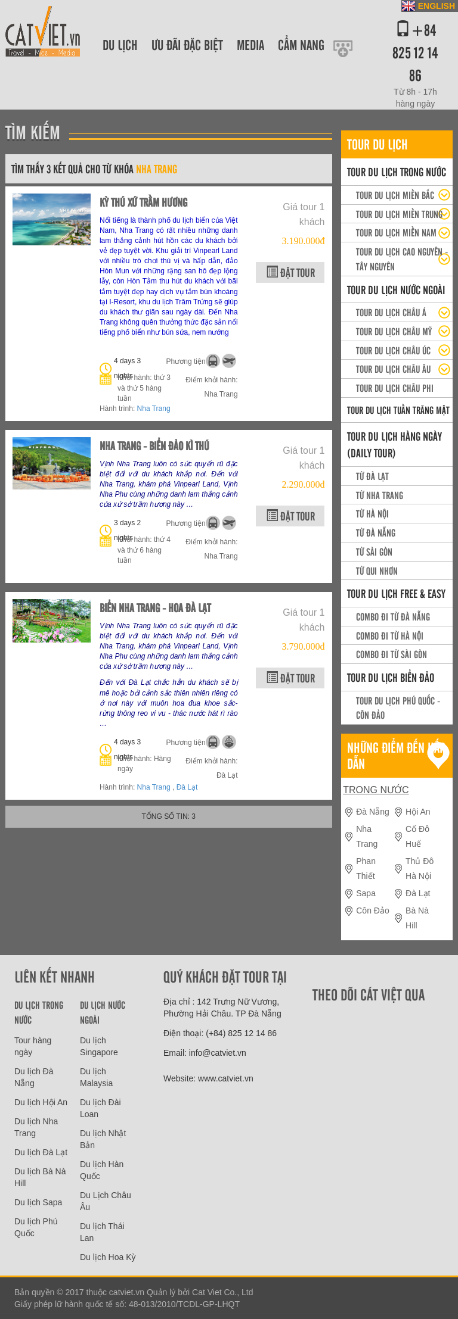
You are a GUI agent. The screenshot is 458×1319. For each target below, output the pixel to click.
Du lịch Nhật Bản (103, 1139)
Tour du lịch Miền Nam (396, 232)
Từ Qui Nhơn (377, 570)
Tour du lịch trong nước (396, 171)
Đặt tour (290, 272)
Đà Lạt (187, 787)
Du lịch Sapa (38, 1202)
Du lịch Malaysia (96, 1077)
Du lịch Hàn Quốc (101, 1170)
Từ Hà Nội (372, 513)
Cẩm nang (301, 44)
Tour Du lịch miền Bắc (395, 194)
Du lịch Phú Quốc (35, 1227)
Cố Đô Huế (417, 836)
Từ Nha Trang (379, 494)
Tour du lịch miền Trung (399, 213)
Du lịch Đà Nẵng (33, 1077)
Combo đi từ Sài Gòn (391, 653)
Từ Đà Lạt (372, 475)
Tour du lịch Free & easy (396, 593)
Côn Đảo (372, 910)
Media (250, 44)
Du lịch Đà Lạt (40, 1152)
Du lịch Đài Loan (100, 1108)
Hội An (418, 811)
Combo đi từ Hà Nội (389, 635)
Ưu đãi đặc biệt (187, 44)
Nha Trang (154, 408)
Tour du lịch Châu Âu (393, 368)
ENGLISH (436, 6)
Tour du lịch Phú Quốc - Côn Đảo (398, 708)
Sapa (366, 893)
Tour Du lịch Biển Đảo (390, 677)
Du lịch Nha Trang (36, 1127)
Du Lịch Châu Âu (105, 1201)
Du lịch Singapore (99, 1046)
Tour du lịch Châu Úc (393, 350)
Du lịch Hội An (40, 1102)
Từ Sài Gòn (374, 551)
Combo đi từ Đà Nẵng (393, 616)
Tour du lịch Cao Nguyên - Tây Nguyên (402, 259)
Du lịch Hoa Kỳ (107, 1257)
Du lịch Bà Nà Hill (40, 1177)
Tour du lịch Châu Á (391, 312)
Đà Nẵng (372, 811)
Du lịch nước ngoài (102, 1012)
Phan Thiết (366, 868)
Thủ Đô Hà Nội (420, 868)
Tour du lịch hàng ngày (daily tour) (394, 444)
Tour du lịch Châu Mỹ (394, 331)
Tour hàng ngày (32, 1046)
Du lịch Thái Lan (102, 1232)
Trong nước (376, 790)
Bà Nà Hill (417, 918)
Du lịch (120, 44)
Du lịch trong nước (38, 1012)
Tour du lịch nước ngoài (396, 289)
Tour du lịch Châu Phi (395, 387)
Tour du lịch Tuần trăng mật (398, 409)
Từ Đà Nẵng (375, 532)
